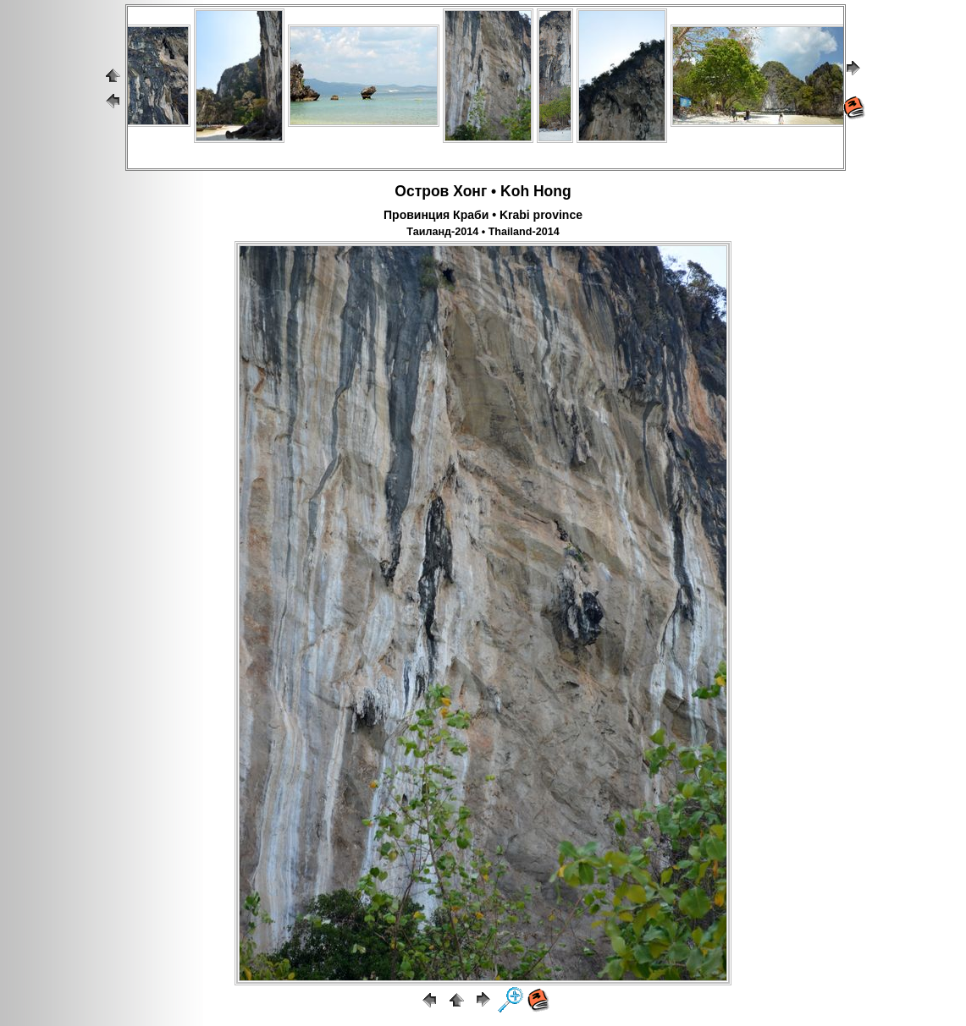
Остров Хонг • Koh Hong (483, 191)
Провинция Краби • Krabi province (483, 215)
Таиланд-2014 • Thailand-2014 (482, 232)
